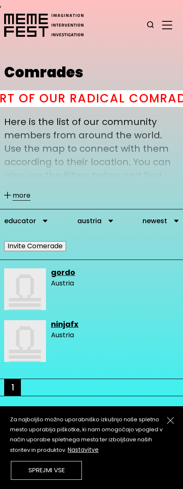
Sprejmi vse (46, 470)
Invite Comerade (35, 246)
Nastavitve (83, 450)
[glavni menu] (167, 24)
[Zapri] (170, 420)
